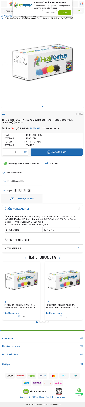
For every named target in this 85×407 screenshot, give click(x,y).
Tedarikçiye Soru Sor (22, 199)
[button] (42, 106)
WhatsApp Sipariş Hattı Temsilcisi (21, 163)
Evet (65, 12)
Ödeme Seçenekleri (42, 240)
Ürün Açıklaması (42, 208)
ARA (80, 11)
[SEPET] (81, 4)
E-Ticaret (34, 404)
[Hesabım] (75, 4)
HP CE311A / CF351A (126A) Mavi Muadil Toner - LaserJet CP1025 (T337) (62, 306)
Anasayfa (6, 16)
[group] (42, 63)
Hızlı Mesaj (42, 248)
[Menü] (4, 4)
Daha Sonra (49, 12)
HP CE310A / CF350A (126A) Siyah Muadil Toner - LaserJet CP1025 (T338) (20, 306)
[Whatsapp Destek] (79, 392)
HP (3, 114)
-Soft (27, 404)
